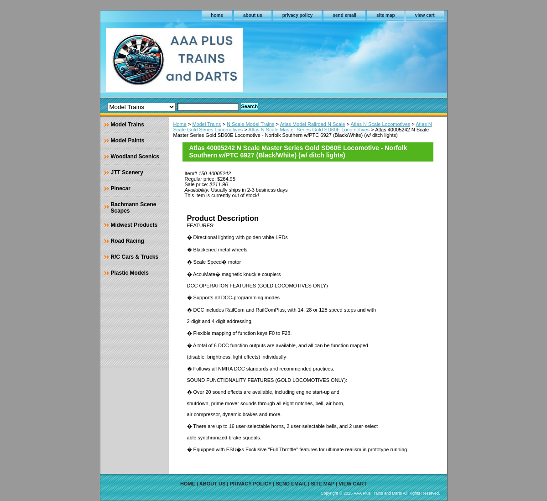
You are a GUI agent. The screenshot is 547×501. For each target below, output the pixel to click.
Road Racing (127, 241)
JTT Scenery (127, 172)
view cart (425, 15)
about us (252, 15)
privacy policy (297, 15)
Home (180, 124)
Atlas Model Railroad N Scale (312, 124)
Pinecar (120, 188)
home (217, 15)
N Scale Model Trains (251, 124)
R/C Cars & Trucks (135, 257)
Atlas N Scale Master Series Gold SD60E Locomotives (309, 129)
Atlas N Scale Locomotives (380, 124)
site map (385, 15)
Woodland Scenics (135, 156)
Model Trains (206, 124)
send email (344, 15)
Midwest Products (134, 225)
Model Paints (128, 140)
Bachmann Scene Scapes (133, 207)
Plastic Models (130, 273)
